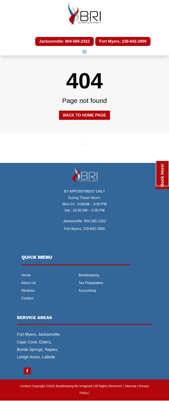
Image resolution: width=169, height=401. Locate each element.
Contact (27, 298)
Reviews (28, 290)
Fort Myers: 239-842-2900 (123, 41)
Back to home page (84, 115)
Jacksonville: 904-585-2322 (64, 41)
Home (26, 275)
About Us (28, 283)
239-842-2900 (94, 229)
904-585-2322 (95, 221)
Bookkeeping (89, 275)
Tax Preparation (91, 283)
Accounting (87, 290)
